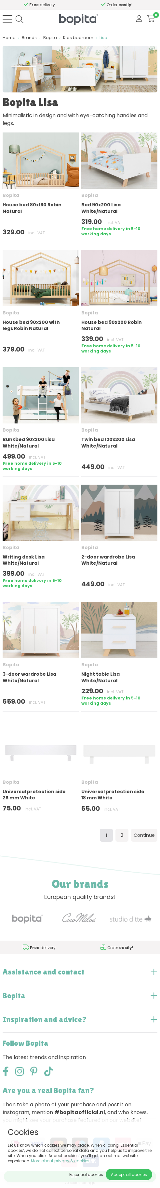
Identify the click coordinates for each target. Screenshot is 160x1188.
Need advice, (54, 4)
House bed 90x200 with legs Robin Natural (31, 325)
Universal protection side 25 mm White (34, 794)
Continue (144, 835)
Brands (29, 37)
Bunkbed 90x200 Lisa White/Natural (29, 442)
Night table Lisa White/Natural (100, 677)
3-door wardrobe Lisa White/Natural (29, 677)
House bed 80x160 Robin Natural (32, 207)
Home (9, 37)
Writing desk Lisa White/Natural (24, 560)
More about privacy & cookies (60, 1161)
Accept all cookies (129, 1174)
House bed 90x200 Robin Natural (111, 325)
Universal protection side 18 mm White (112, 794)
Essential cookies (86, 1174)
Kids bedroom (78, 37)
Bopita (50, 37)
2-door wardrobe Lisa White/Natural (108, 560)
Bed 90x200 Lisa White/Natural (101, 207)
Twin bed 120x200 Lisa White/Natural (108, 442)
